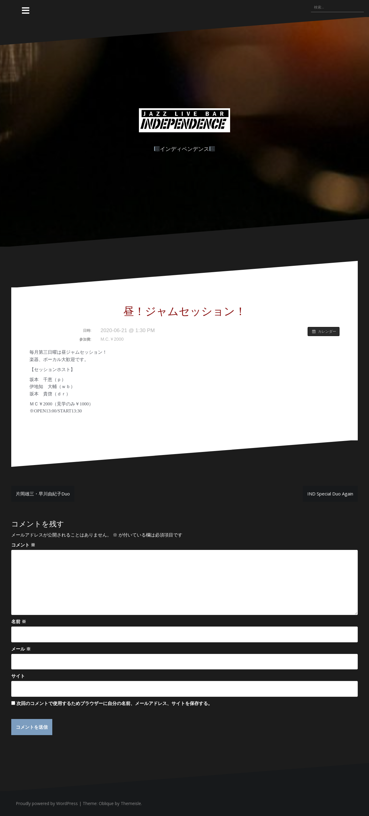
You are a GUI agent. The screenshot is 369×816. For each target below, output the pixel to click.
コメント (23, 545)
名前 (18, 621)
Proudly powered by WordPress (47, 803)
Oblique (106, 803)
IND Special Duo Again (330, 494)
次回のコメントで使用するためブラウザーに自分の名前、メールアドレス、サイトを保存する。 (114, 703)
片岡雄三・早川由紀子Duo (43, 494)
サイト (18, 676)
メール (21, 649)
